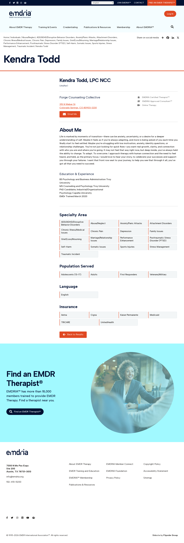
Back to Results (73, 334)
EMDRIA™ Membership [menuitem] (80, 477)
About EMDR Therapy (20, 27)
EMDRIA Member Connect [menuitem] (119, 464)
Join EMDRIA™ (124, 3)
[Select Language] (102, 2)
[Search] (172, 26)
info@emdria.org (15, 476)
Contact (139, 3)
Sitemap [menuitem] (147, 477)
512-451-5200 (13, 482)
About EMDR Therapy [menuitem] (80, 464)
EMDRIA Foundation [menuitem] (116, 471)
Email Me (70, 114)
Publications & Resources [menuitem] (82, 484)
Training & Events (47, 27)
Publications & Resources (97, 27)
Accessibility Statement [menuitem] (155, 471)
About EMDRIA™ (145, 27)
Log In (170, 13)
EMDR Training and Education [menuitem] (84, 471)
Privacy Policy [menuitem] (113, 477)
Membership (123, 27)
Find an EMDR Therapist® (162, 3)
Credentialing (70, 27)
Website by (165, 535)
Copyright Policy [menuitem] (151, 464)
